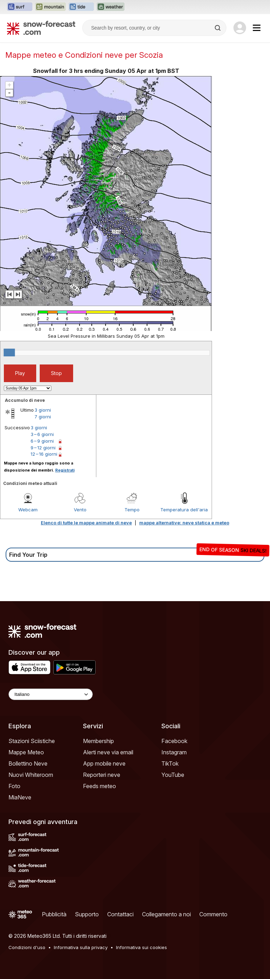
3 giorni (42, 410)
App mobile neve (104, 763)
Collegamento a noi (166, 914)
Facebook (174, 740)
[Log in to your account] (239, 27)
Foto (14, 786)
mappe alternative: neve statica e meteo (184, 522)
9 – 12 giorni (43, 447)
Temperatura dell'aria (184, 509)
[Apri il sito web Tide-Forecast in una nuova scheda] (81, 7)
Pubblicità (54, 914)
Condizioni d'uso (26, 947)
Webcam (28, 509)
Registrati (65, 470)
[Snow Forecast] (41, 28)
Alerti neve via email (108, 752)
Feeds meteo (99, 786)
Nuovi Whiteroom (30, 774)
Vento (80, 509)
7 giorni (42, 416)
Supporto (87, 914)
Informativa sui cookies (141, 947)
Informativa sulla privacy (81, 947)
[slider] (9, 352)
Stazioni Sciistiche (31, 740)
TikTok (170, 763)
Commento (213, 914)
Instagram (174, 752)
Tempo (132, 509)
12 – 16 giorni (44, 454)
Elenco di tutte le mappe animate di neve (86, 522)
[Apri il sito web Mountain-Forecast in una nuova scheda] (50, 7)
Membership (98, 740)
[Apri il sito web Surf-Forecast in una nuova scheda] (19, 7)
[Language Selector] (50, 694)
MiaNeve (19, 797)
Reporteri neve (101, 774)
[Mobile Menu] (256, 27)
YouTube (172, 774)
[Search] (218, 28)
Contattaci (120, 914)
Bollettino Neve (27, 763)
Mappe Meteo (26, 752)
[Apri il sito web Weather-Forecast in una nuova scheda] (110, 7)
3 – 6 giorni (42, 434)
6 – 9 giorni (42, 441)
